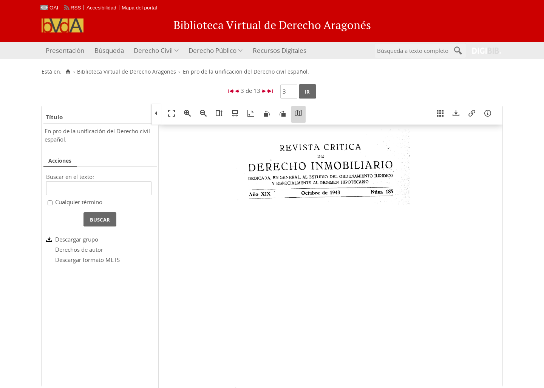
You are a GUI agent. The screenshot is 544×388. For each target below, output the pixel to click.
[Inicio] (68, 71)
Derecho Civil (153, 50)
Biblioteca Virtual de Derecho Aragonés (126, 71)
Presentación (65, 50)
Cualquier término (78, 202)
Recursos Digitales (279, 50)
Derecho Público (212, 50)
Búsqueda (109, 50)
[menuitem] (66, 50)
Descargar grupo (76, 239)
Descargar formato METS (87, 259)
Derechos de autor (79, 249)
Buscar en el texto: (70, 176)
